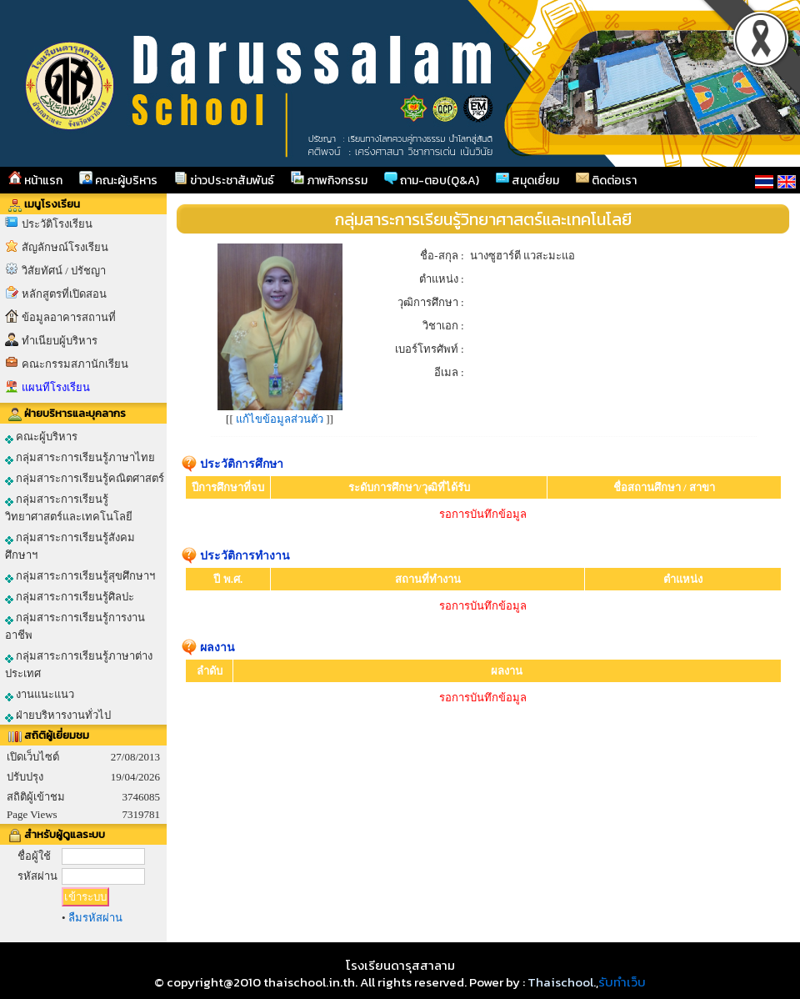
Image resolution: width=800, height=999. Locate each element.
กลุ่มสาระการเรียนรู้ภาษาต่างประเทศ (78, 665)
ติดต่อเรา (606, 180)
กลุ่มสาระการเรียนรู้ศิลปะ (69, 597)
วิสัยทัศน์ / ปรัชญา (64, 270)
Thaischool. (562, 981)
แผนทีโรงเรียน (56, 387)
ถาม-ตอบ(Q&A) (431, 180)
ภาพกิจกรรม (329, 180)
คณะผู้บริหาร (118, 180)
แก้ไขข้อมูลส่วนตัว (279, 419)
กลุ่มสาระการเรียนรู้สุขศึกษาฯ (80, 576)
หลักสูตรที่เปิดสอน (64, 294)
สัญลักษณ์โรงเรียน (65, 247)
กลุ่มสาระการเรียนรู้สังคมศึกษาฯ (70, 546)
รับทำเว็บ (622, 981)
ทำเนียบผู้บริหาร (60, 340)
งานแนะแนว (39, 694)
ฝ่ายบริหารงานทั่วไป (58, 715)
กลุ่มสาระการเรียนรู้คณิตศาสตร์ (84, 478)
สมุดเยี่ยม (527, 180)
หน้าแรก (35, 180)
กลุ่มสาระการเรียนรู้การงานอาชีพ (75, 626)
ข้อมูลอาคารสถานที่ (69, 317)
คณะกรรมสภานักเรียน (75, 364)
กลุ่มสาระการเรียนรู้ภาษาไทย (80, 457)
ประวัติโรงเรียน (57, 224)
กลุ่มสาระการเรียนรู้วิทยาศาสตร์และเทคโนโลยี (68, 508)
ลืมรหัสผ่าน (95, 917)
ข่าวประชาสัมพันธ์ (224, 180)
